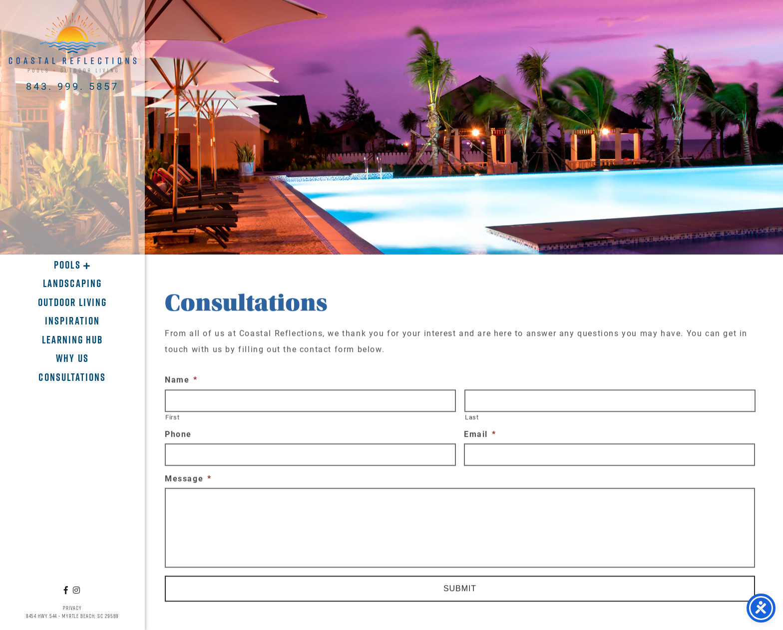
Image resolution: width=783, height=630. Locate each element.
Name (181, 382)
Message (188, 481)
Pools (68, 265)
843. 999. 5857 (72, 85)
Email (480, 437)
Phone (178, 437)
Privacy (72, 608)
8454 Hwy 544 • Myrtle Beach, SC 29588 (72, 616)
